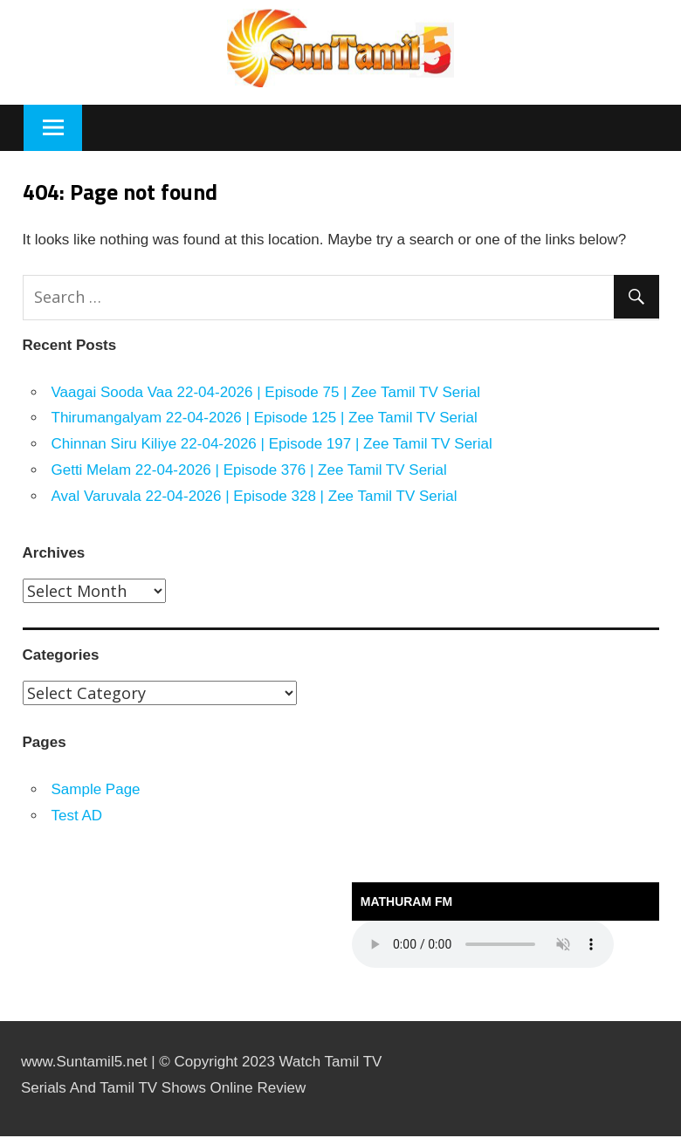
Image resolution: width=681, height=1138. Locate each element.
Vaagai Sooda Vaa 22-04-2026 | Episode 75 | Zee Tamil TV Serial (266, 392)
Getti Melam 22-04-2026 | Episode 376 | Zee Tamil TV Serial (249, 470)
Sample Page (96, 789)
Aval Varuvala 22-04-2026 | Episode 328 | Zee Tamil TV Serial (254, 496)
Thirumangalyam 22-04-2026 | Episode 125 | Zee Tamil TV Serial (265, 417)
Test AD (77, 815)
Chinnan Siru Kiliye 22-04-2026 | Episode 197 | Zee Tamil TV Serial (272, 443)
